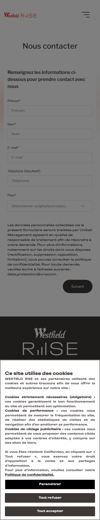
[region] (50, 440)
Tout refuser (50, 497)
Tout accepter (50, 511)
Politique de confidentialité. (29, 474)
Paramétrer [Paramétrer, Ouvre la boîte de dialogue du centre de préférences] (50, 484)
